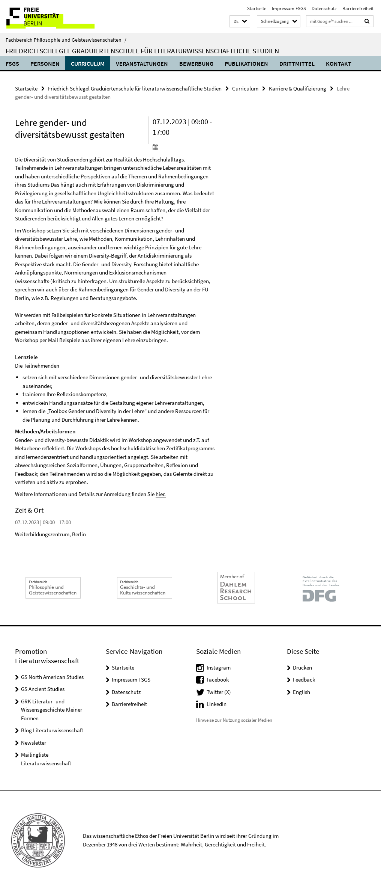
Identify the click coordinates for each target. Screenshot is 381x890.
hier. (161, 494)
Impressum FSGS (289, 8)
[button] (240, 21)
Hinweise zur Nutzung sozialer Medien (234, 720)
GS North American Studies (52, 676)
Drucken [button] (302, 667)
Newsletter (33, 742)
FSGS (12, 63)
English (301, 691)
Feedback (304, 679)
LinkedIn (216, 703)
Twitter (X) (219, 691)
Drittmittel (297, 63)
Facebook (218, 679)
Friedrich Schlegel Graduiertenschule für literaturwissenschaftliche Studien (142, 50)
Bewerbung (196, 63)
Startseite (256, 8)
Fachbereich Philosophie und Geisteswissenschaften (66, 39)
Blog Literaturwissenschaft (52, 730)
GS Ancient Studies (42, 688)
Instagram (219, 667)
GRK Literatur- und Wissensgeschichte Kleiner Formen (51, 710)
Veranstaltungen (142, 63)
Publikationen (246, 63)
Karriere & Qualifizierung (297, 88)
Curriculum (88, 63)
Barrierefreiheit (358, 8)
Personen (45, 63)
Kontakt (338, 63)
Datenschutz (324, 8)
